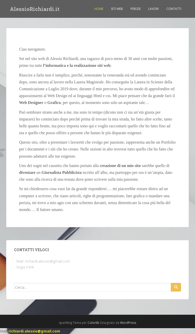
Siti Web (117, 9)
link (31, 267)
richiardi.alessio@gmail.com (47, 261)
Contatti (173, 9)
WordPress (128, 323)
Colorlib (93, 323)
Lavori (153, 9)
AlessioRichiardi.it (34, 9)
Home (98, 9)
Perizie (136, 9)
